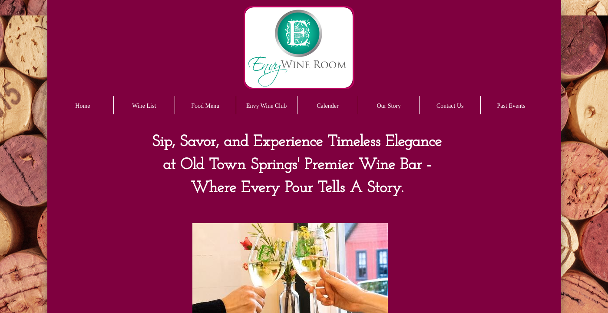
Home (82, 106)
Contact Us (450, 106)
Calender (328, 106)
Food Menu (205, 106)
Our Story (389, 106)
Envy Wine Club (266, 106)
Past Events (511, 106)
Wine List (144, 106)
